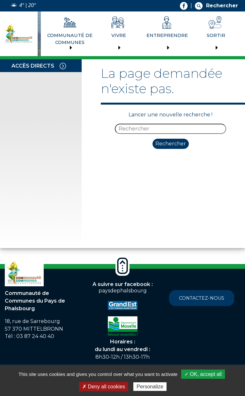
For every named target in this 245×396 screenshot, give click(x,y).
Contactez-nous (201, 298)
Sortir (216, 35)
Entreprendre (167, 35)
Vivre (118, 35)
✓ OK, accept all (203, 374)
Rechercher (170, 144)
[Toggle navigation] (63, 66)
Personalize (150, 386)
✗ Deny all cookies (103, 386)
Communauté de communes (70, 39)
